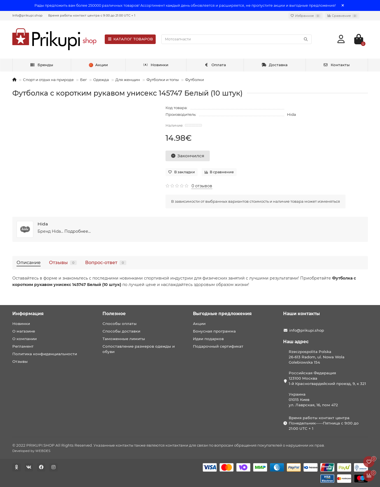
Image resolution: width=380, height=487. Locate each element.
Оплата (215, 65)
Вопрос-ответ (105, 262)
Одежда (101, 79)
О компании (24, 338)
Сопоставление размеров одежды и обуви (138, 349)
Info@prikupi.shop (27, 15)
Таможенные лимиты (123, 338)
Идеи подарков (208, 338)
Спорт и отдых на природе (48, 79)
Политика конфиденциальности (44, 354)
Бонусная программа (214, 331)
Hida (291, 114)
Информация (28, 313)
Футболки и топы (162, 79)
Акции (199, 323)
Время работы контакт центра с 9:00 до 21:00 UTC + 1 (91, 15)
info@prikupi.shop (306, 330)
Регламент (23, 346)
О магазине (23, 331)
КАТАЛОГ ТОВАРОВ (130, 39)
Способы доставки (121, 331)
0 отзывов (202, 185)
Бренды (41, 65)
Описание (29, 262)
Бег (83, 79)
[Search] (236, 39)
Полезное (114, 313)
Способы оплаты (119, 323)
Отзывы (63, 262)
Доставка (275, 65)
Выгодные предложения (222, 313)
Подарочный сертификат (218, 346)
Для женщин (127, 79)
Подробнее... (77, 231)
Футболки (194, 79)
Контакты (336, 65)
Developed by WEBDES (31, 451)
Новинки (156, 65)
